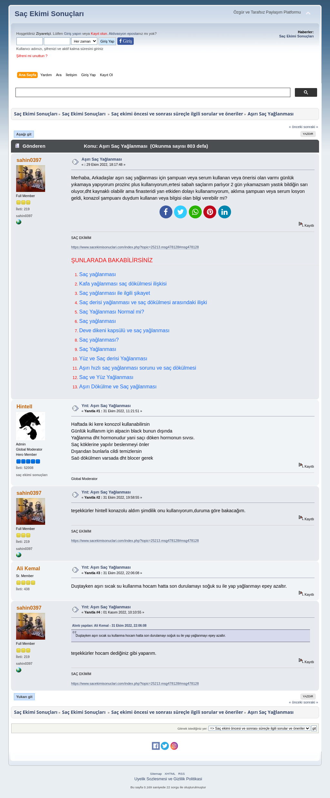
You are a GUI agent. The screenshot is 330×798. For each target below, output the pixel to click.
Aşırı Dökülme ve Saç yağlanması (118, 386)
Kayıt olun (99, 33)
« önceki (296, 127)
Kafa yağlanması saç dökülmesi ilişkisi (123, 283)
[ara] (152, 92)
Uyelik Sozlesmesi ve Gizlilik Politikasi (168, 779)
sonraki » (311, 127)
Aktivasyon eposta (123, 33)
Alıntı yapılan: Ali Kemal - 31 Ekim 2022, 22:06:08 (109, 625)
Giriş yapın (72, 33)
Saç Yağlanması (97, 349)
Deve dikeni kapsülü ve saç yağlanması (124, 330)
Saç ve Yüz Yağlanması (106, 377)
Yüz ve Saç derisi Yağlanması (113, 358)
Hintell (24, 406)
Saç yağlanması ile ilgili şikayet (114, 293)
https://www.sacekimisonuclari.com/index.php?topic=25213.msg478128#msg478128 (135, 247)
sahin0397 (28, 160)
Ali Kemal (28, 568)
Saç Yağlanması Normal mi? (111, 311)
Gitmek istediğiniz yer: (193, 728)
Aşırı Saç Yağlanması (102, 159)
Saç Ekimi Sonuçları (49, 14)
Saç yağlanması (97, 274)
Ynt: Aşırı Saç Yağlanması (106, 406)
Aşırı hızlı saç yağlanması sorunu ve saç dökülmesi (137, 368)
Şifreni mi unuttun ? (32, 56)
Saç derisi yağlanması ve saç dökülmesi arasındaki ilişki (143, 302)
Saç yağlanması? (99, 340)
